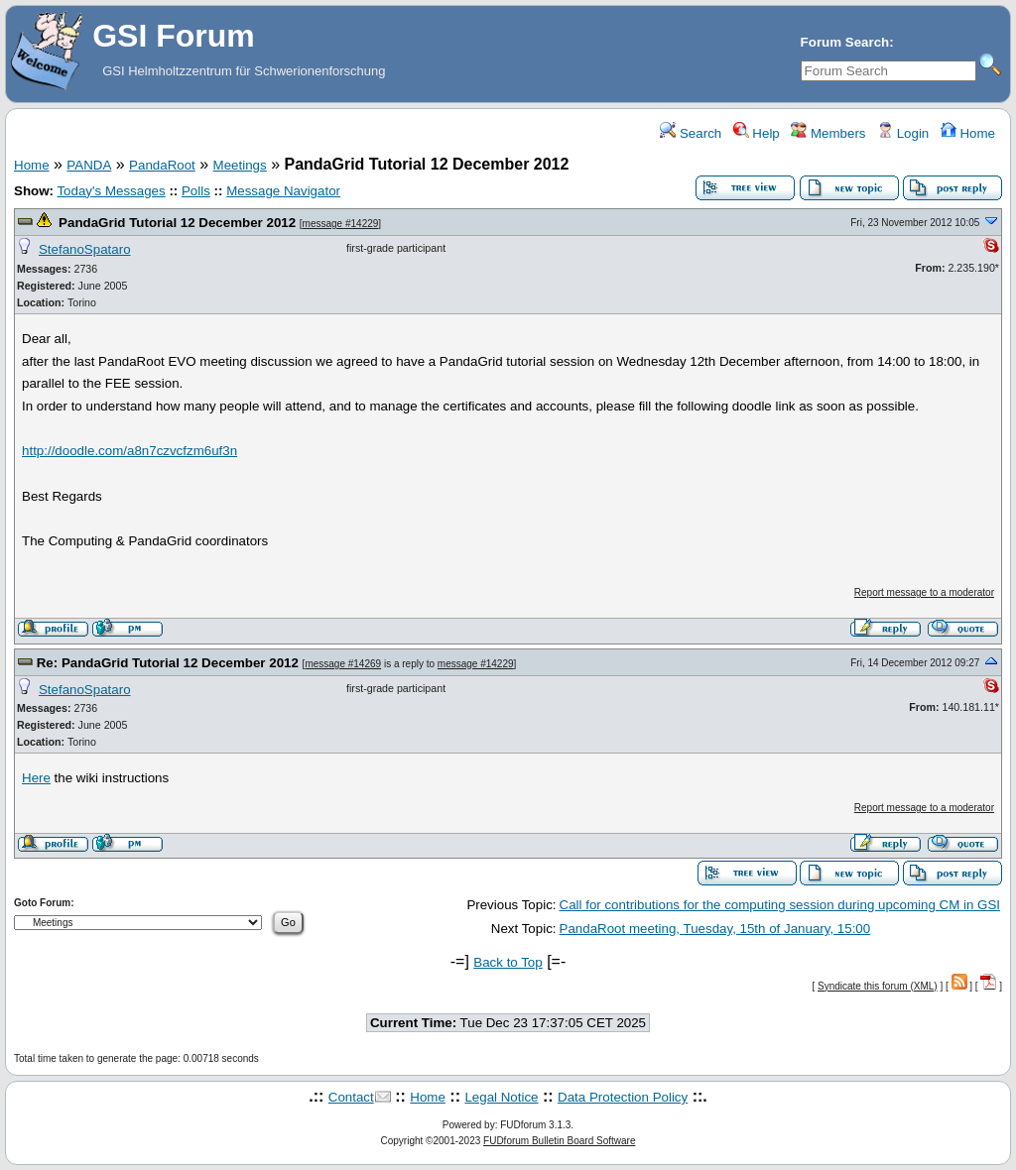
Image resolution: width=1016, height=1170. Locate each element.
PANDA (88, 165)
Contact (351, 1097)
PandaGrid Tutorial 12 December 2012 (177, 222)
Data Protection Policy (623, 1097)
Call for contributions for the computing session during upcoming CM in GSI (780, 904)
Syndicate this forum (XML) (878, 986)
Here (36, 777)
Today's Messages (111, 190)
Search (690, 133)
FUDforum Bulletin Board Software (559, 1140)
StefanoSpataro (85, 249)
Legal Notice (501, 1097)
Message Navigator (283, 190)
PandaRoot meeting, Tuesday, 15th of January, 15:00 (715, 928)
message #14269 (343, 663)
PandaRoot (162, 165)
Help (756, 133)
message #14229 (341, 223)
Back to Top (507, 962)
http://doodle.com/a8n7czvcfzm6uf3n (129, 450)
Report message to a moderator (924, 592)
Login (903, 133)
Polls (196, 190)
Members (828, 133)
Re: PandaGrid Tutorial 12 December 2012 (168, 662)
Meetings (240, 165)
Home (968, 133)
